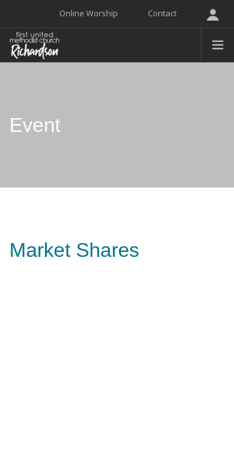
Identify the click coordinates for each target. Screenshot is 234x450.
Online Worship (88, 13)
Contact (162, 13)
